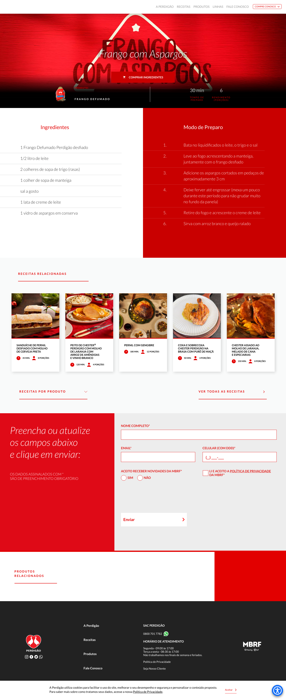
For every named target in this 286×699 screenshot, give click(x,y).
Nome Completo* (135, 426)
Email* (126, 448)
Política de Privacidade (250, 471)
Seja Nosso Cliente (154, 668)
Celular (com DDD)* (219, 448)
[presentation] (151, 498)
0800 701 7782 (152, 633)
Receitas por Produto (53, 392)
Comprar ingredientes (143, 77)
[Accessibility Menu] (277, 690)
